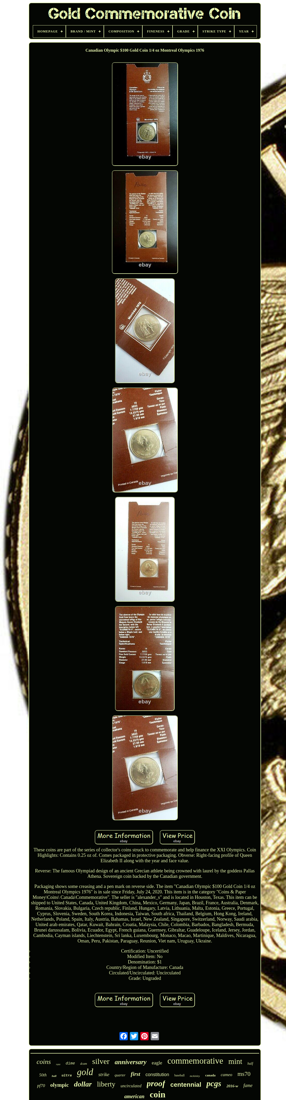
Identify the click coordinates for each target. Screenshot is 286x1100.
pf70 (41, 1085)
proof (156, 1083)
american (134, 1096)
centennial (185, 1084)
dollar (83, 1084)
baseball (179, 1075)
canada (210, 1075)
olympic (59, 1085)
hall (54, 1075)
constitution (157, 1074)
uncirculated (130, 1086)
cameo (226, 1074)
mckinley (195, 1075)
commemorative (195, 1060)
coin (157, 1094)
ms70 (244, 1074)
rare (58, 1064)
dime (70, 1063)
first (135, 1074)
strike (103, 1074)
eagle (157, 1062)
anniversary (131, 1061)
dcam (83, 1063)
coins (43, 1061)
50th (43, 1075)
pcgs (213, 1083)
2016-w (232, 1086)
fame (247, 1085)
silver (101, 1061)
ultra (67, 1075)
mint (235, 1061)
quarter (120, 1075)
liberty (106, 1084)
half (250, 1063)
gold (85, 1072)
